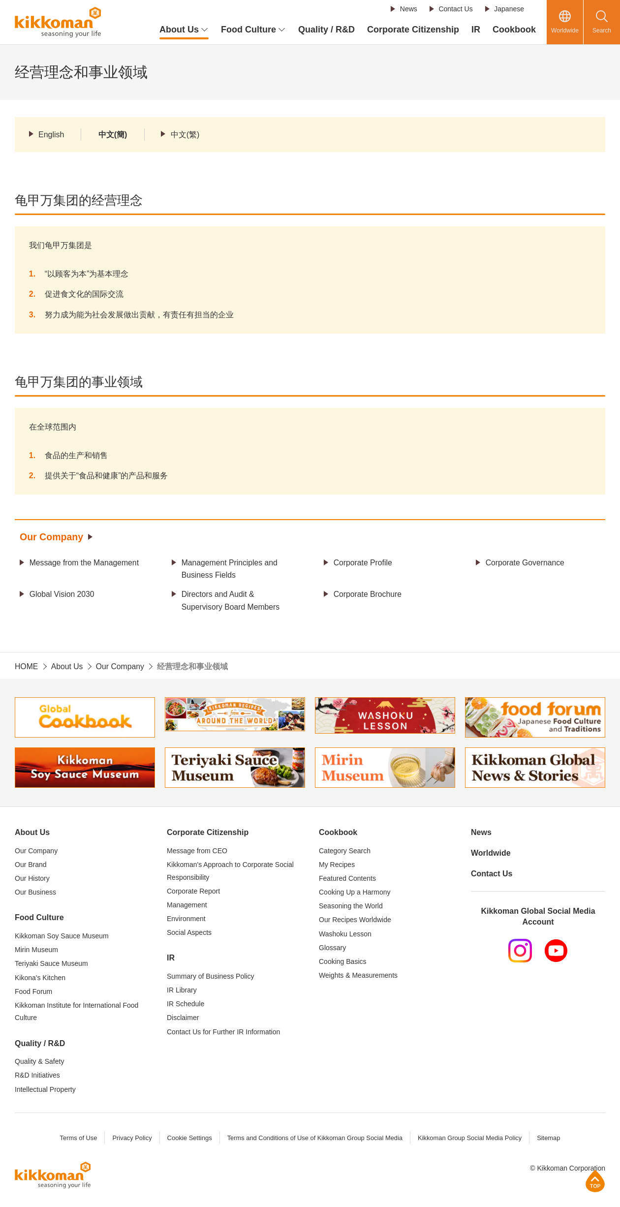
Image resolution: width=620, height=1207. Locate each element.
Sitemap (550, 1138)
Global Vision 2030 (62, 594)
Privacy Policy (131, 1138)
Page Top (595, 1180)
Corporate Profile (363, 562)
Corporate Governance (526, 562)
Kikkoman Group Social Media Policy (470, 1138)
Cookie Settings (188, 1138)
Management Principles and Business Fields (230, 569)
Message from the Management (85, 562)
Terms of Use (77, 1138)
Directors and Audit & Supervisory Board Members (231, 601)
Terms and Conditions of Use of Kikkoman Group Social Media (314, 1138)
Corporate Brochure (368, 594)
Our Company (52, 537)
